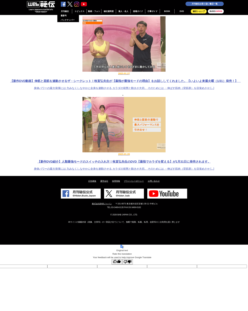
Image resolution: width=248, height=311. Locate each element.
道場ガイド (138, 11)
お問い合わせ (154, 181)
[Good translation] (117, 262)
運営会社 (104, 181)
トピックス (79, 11)
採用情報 (116, 181)
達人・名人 (123, 11)
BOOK (167, 11)
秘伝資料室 (109, 11)
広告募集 (92, 181)
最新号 (64, 15)
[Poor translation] (127, 262)
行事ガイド (153, 11)
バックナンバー (68, 20)
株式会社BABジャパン (102, 204)
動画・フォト (94, 11)
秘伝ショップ (199, 11)
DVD (182, 11)
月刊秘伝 (65, 11)
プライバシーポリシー (134, 181)
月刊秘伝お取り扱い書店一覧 (205, 4)
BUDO (216, 11)
